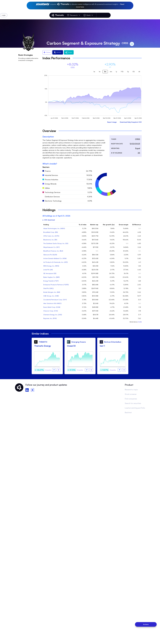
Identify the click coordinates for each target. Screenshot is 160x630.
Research (73, 15)
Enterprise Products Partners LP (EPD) (56, 284)
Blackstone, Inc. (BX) (50, 240)
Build (88, 15)
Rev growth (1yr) (108, 224)
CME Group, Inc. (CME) (51, 296)
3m (105, 71)
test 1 (102, 346)
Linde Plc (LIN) (48, 270)
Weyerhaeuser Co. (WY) (51, 247)
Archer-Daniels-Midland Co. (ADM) (54, 258)
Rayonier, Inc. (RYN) (50, 318)
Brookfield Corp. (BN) (50, 232)
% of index (82, 224)
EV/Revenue (136, 224)
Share (69, 52)
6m (111, 71)
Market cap (94, 224)
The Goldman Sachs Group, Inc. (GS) (55, 243)
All (139, 71)
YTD (122, 71)
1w (94, 71)
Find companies (131, 399)
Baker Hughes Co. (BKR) (51, 277)
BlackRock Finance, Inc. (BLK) (53, 251)
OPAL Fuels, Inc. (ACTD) (51, 236)
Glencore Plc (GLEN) (50, 255)
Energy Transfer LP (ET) (51, 281)
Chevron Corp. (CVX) (50, 311)
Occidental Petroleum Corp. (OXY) (55, 299)
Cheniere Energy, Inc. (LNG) (52, 314)
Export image (112, 122)
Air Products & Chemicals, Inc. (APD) (55, 262)
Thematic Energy (42, 346)
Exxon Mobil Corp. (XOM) (51, 307)
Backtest (128, 412)
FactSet (140, 322)
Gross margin (123, 224)
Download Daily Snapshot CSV (131, 122)
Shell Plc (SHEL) (48, 288)
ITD (134, 71)
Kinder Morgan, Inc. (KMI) (51, 292)
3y (128, 71)
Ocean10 (71, 346)
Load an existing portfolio (135, 408)
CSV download (48, 220)
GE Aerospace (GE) (49, 273)
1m (99, 71)
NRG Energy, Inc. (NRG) (51, 266)
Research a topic (131, 390)
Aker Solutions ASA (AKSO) (52, 303)
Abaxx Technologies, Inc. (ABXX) (54, 228)
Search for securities (133, 403)
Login (105, 15)
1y (116, 71)
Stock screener (131, 394)
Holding (46, 224)
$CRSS (57, 52)
